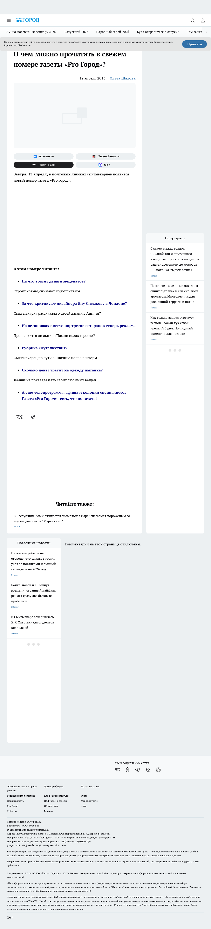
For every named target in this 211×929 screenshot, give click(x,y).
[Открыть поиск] (192, 20)
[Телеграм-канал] (138, 770)
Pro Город (12, 806)
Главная (48, 811)
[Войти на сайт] (203, 20)
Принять (194, 44)
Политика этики (90, 786)
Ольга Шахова (123, 78)
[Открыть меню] (9, 20)
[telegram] (34, 417)
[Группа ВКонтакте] (44, 156)
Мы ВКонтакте (89, 800)
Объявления (51, 806)
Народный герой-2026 (112, 32)
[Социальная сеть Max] (106, 165)
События (12, 811)
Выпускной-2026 (76, 32)
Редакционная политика (21, 795)
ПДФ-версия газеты (55, 800)
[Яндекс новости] (106, 156)
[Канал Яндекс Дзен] (44, 165)
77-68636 (40, 873)
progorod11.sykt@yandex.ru (23, 845)
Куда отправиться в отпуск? (158, 32)
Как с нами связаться (56, 795)
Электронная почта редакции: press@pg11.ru (89, 837)
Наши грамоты (15, 800)
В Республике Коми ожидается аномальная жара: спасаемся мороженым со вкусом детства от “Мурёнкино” (75, 521)
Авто (84, 806)
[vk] (19, 417)
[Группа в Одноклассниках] (127, 770)
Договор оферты (53, 786)
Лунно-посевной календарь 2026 (31, 32)
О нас (84, 795)
